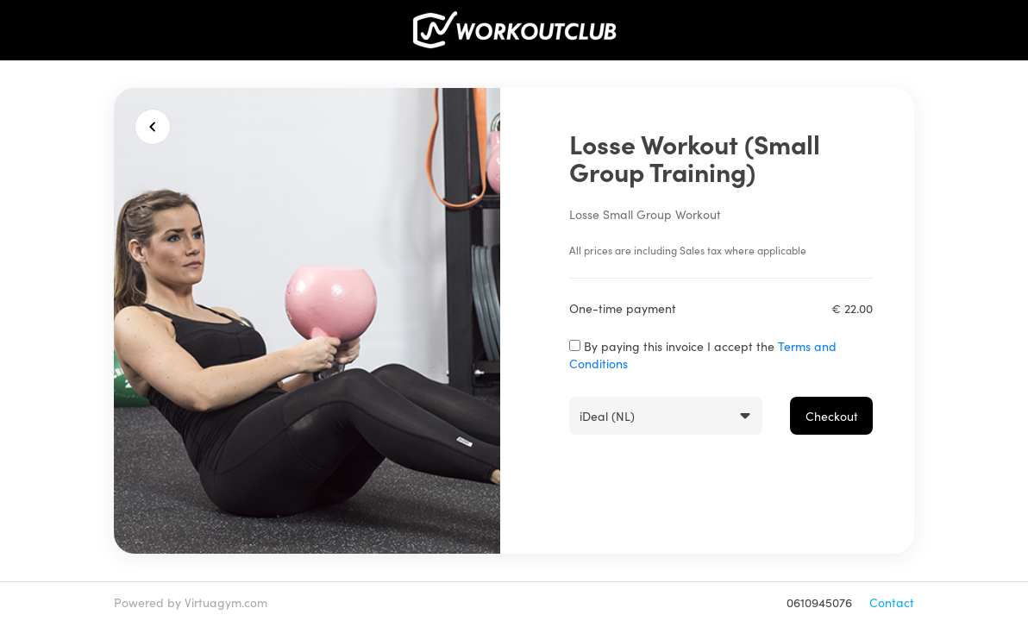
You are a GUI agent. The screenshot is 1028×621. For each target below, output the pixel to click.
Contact (891, 602)
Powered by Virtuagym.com (190, 602)
